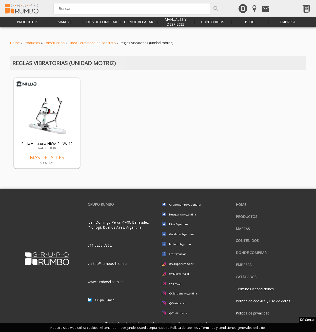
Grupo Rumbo (105, 300)
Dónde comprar (101, 29)
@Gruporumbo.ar (181, 264)
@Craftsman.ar (179, 313)
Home (15, 42)
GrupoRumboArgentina (185, 204)
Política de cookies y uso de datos (263, 301)
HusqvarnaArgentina (182, 214)
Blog (250, 29)
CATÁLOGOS (246, 276)
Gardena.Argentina (181, 234)
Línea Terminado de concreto (92, 42)
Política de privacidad (252, 313)
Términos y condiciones (255, 289)
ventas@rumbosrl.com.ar (108, 263)
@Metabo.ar (177, 303)
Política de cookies (184, 327)
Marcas (65, 29)
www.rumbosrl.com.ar (105, 281)
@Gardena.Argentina (183, 293)
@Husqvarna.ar (179, 273)
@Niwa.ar (175, 283)
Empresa (288, 29)
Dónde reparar (138, 29)
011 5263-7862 (100, 245)
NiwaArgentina (178, 224)
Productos (27, 29)
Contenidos (212, 29)
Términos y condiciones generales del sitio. (233, 327)
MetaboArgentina (180, 244)
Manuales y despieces (175, 29)
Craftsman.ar (177, 254)
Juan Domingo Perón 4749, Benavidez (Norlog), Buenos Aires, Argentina (118, 225)
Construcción (54, 42)
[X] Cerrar (307, 319)
